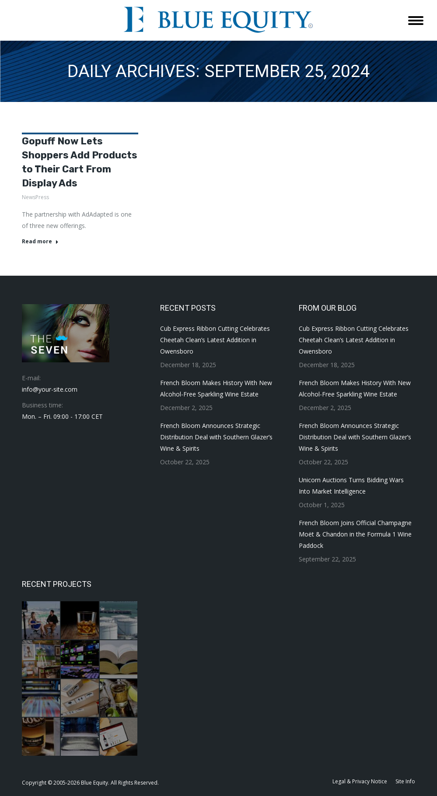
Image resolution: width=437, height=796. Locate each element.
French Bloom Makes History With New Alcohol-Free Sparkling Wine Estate (216, 388)
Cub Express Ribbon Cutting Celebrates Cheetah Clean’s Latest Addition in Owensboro (215, 339)
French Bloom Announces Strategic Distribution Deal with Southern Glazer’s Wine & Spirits (216, 436)
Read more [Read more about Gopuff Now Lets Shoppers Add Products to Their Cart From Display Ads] (40, 241)
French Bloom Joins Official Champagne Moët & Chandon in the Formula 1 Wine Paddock (355, 534)
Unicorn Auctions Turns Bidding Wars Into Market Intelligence (351, 485)
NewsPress (35, 197)
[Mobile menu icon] (416, 20)
